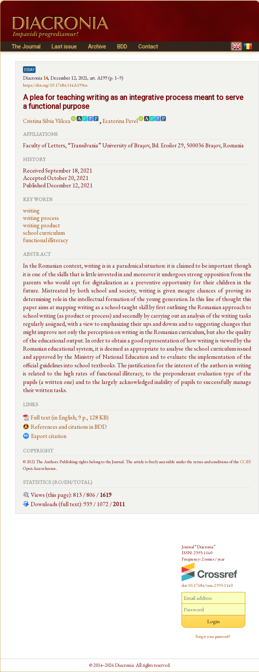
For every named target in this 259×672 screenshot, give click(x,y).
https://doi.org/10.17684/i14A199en (55, 85)
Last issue (64, 46)
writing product (41, 225)
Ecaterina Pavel (120, 121)
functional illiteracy (45, 240)
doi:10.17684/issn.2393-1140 (207, 585)
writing (31, 210)
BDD (122, 46)
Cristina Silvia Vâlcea (46, 121)
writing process (41, 218)
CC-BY (245, 461)
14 (45, 77)
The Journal (25, 46)
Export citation (48, 436)
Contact (148, 46)
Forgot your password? (213, 636)
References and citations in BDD (69, 427)
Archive (97, 46)
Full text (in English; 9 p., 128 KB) (70, 417)
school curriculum (44, 233)
